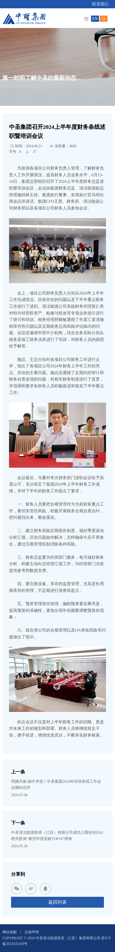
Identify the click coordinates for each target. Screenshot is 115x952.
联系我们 (100, 4)
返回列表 (57, 902)
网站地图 (9, 932)
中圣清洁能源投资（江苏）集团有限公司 (69, 938)
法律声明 (31, 932)
